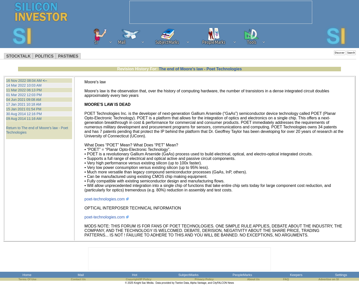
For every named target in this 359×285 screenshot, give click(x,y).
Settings (341, 275)
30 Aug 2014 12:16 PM (24, 114)
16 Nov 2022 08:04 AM (24, 81)
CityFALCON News (223, 282)
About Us (253, 279)
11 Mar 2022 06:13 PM (24, 90)
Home (27, 275)
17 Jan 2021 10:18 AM (23, 104)
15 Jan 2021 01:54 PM (23, 109)
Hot (134, 275)
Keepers (296, 275)
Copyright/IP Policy (138, 279)
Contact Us (78, 279)
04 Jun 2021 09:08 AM (23, 100)
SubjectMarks (188, 275)
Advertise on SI (328, 279)
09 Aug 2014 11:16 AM (24, 119)
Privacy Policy (204, 279)
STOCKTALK (18, 56)
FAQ (286, 279)
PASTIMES (68, 56)
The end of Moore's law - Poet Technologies (200, 69)
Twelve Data (182, 282)
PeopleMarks (242, 275)
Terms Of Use (28, 279)
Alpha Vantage (198, 282)
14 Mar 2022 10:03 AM (24, 85)
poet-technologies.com (104, 199)
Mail (81, 275)
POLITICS (44, 56)
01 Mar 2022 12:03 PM (24, 95)
